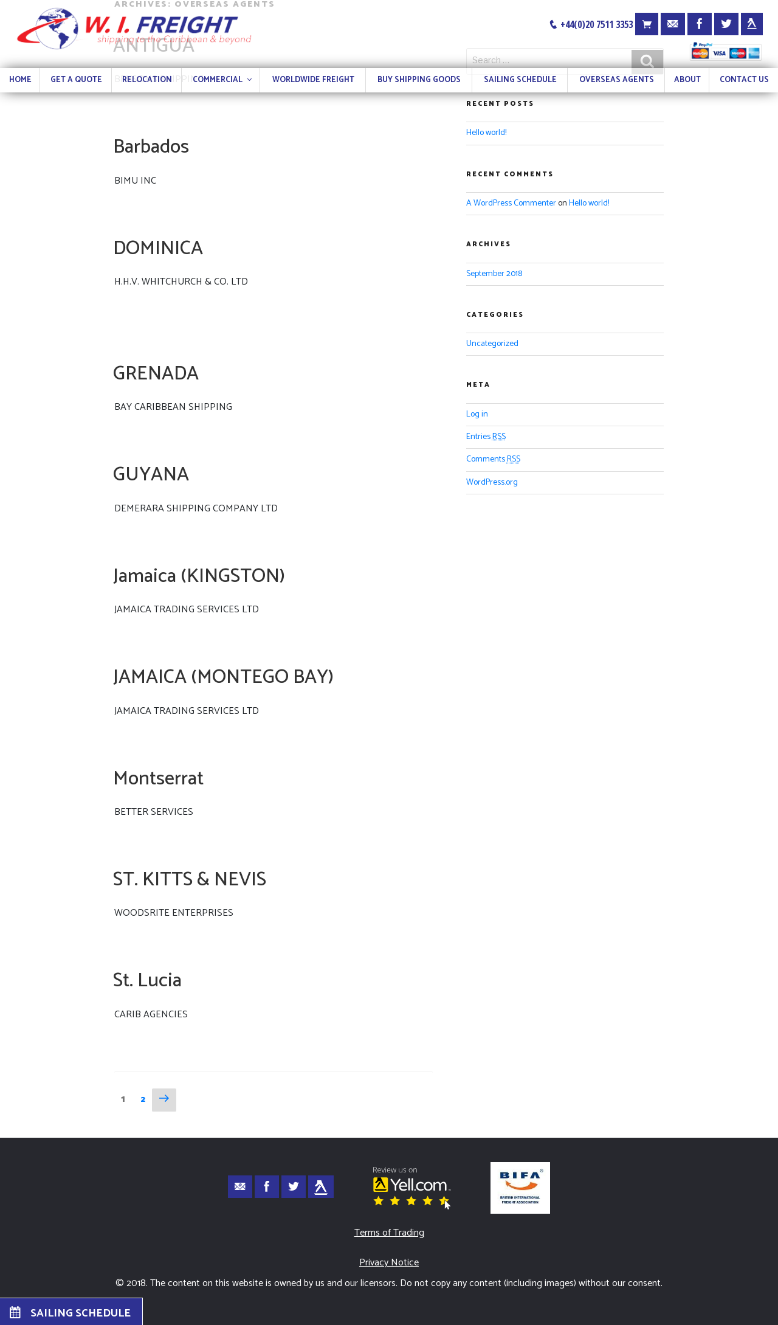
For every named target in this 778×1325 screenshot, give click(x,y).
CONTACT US (744, 80)
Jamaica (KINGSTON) (199, 576)
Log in (477, 414)
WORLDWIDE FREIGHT (313, 80)
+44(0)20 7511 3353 (590, 24)
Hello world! (486, 133)
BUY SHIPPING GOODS (419, 80)
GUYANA (151, 475)
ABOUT (687, 80)
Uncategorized (492, 344)
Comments (493, 459)
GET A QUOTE (76, 80)
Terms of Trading (389, 1233)
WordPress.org (492, 483)
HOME (20, 80)
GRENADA (156, 374)
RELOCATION (147, 80)
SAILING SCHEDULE (520, 80)
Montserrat (158, 779)
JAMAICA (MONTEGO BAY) (223, 677)
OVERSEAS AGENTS (616, 80)
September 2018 (494, 274)
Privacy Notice (389, 1262)
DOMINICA (158, 249)
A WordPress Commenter (511, 203)
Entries (486, 437)
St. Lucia (147, 981)
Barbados (151, 147)
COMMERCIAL (223, 80)
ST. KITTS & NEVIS (189, 880)
